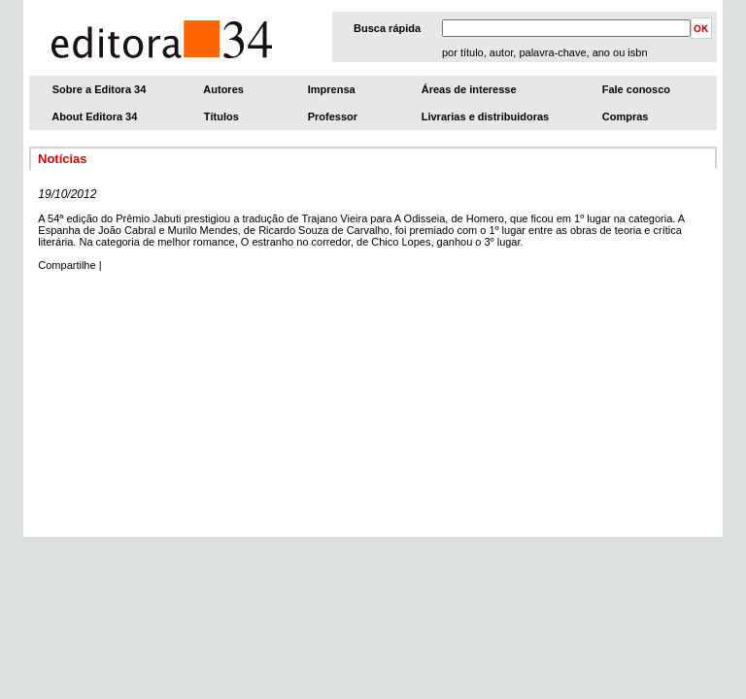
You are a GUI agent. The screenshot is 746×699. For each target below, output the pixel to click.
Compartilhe (66, 265)
